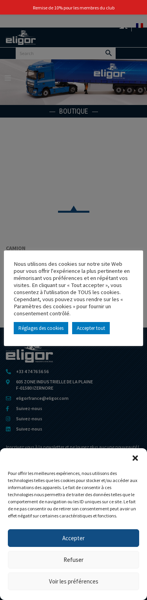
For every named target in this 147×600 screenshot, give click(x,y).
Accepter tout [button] (91, 328)
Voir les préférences (73, 581)
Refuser (73, 559)
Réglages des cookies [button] (41, 328)
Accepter (73, 538)
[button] (135, 458)
